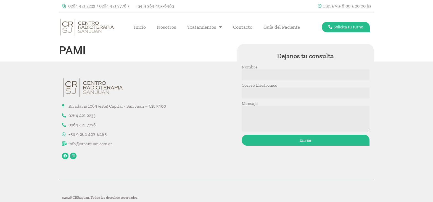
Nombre (250, 67)
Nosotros (166, 27)
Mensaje (250, 103)
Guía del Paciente (281, 27)
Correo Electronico (259, 85)
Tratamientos (204, 27)
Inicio (140, 27)
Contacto (242, 27)
